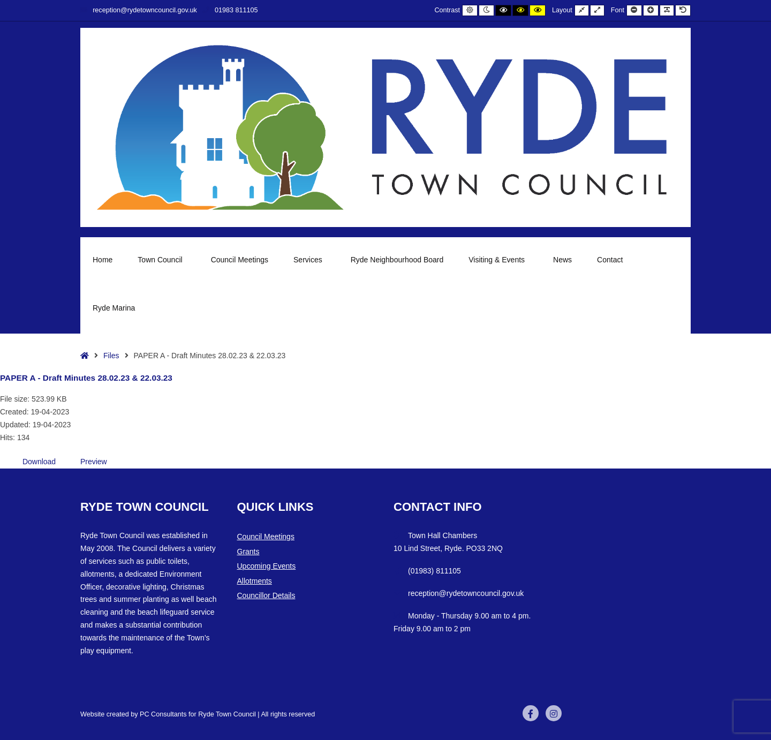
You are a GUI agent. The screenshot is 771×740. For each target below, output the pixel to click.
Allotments (254, 581)
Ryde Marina (115, 308)
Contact (610, 259)
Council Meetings (239, 259)
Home (102, 259)
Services (309, 259)
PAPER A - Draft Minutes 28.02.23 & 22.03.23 (86, 377)
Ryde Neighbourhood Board (397, 259)
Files (111, 355)
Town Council (161, 259)
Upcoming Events (266, 566)
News (562, 259)
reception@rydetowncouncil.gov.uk (138, 10)
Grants (248, 551)
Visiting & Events (498, 259)
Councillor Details (266, 595)
